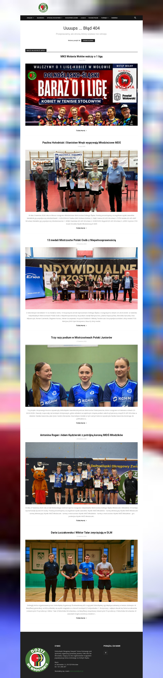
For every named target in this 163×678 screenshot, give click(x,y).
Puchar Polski (93, 18)
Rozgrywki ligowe (71, 18)
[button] (135, 18)
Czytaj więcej (81, 130)
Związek (30, 18)
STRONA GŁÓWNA (88, 40)
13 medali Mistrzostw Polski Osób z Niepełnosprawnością (81, 240)
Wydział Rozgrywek (54, 18)
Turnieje (104, 18)
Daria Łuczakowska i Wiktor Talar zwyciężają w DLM (81, 532)
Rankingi (114, 18)
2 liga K (83, 18)
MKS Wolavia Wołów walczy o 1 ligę (81, 56)
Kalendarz (40, 18)
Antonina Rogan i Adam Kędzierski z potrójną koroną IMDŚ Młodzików (81, 435)
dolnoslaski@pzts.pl (76, 671)
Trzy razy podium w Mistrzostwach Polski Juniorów (81, 337)
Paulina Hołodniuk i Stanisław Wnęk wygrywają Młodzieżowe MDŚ (81, 142)
